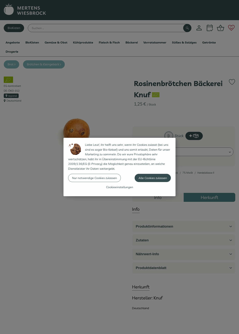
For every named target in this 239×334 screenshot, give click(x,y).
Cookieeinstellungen (119, 187)
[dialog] (119, 167)
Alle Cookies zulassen (153, 178)
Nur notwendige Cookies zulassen (94, 178)
